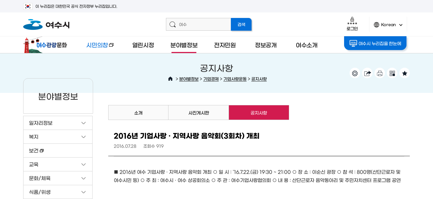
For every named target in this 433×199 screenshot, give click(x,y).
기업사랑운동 (235, 79)
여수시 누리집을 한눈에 (376, 43)
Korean (388, 27)
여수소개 (307, 45)
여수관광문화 (46, 44)
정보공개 (266, 45)
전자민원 (225, 45)
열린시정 (143, 45)
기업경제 (211, 79)
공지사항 (259, 79)
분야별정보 (184, 45)
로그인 (352, 23)
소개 (138, 112)
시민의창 (95, 47)
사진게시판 (198, 112)
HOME (170, 79)
